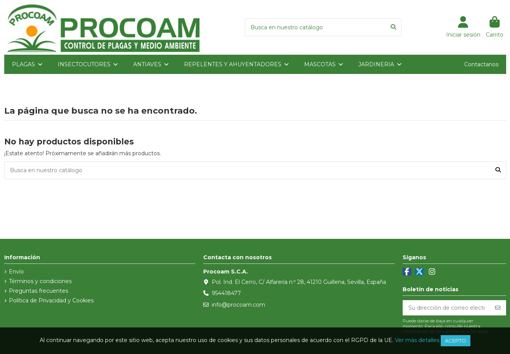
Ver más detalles (417, 340)
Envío (16, 271)
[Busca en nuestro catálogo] (393, 27)
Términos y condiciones (40, 281)
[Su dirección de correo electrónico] (446, 307)
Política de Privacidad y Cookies (51, 300)
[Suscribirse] (498, 307)
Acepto (455, 340)
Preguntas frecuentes (38, 290)
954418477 (226, 293)
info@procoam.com (238, 304)
